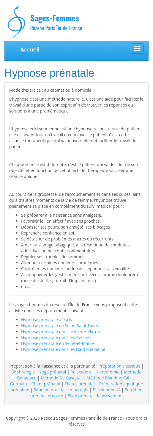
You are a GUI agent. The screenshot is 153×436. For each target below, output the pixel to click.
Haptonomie (107, 372)
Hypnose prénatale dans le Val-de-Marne (60, 331)
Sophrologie (23, 372)
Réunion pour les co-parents (61, 390)
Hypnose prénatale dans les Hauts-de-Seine (63, 349)
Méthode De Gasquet (61, 378)
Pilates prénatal (80, 384)
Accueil (30, 49)
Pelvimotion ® (106, 390)
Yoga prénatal (52, 372)
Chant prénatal (45, 384)
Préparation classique (119, 366)
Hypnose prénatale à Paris (46, 319)
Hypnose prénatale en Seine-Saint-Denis (60, 325)
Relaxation (80, 372)
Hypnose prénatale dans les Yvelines (56, 337)
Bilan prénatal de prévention (95, 396)
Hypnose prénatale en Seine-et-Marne (57, 343)
